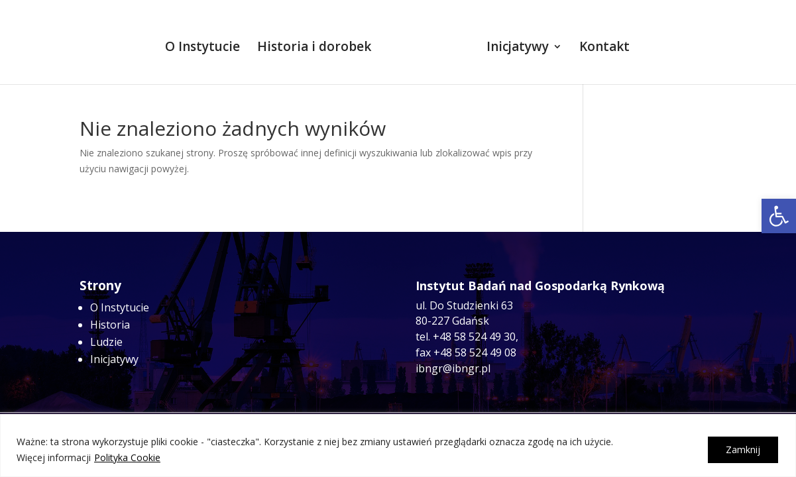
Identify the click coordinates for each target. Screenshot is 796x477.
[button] (779, 216)
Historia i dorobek (318, 44)
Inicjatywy (514, 44)
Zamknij (743, 449)
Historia (110, 324)
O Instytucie (206, 44)
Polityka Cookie (127, 457)
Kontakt (600, 44)
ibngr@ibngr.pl (453, 368)
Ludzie (106, 342)
